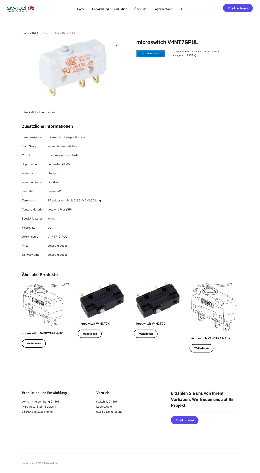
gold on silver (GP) (60, 210)
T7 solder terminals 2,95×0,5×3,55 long (74, 201)
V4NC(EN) (36, 33)
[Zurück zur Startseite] (20, 9)
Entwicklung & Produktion (109, 9)
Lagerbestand (163, 9)
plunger (53, 173)
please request (57, 246)
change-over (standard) (63, 155)
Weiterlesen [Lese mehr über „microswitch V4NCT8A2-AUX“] (34, 343)
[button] (117, 45)
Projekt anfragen (238, 8)
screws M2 (55, 192)
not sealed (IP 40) (59, 164)
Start (25, 33)
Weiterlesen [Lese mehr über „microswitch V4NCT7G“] (145, 334)
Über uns (140, 9)
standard (53, 182)
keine (51, 219)
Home (81, 9)
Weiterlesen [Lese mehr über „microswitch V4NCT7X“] (90, 334)
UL (49, 228)
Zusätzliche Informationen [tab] (40, 112)
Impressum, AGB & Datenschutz (40, 463)
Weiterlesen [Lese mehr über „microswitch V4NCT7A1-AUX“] (201, 348)
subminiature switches (62, 146)
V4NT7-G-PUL (57, 237)
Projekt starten (185, 420)
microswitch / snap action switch (68, 137)
